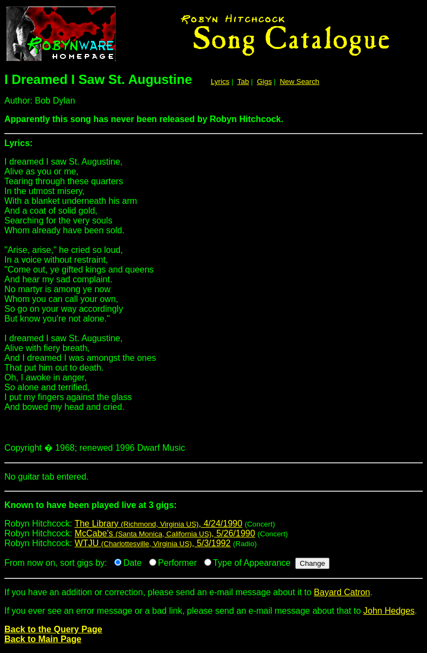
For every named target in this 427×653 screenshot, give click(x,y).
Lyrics (220, 81)
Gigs (264, 81)
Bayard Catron (342, 592)
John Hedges (388, 610)
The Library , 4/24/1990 (158, 523)
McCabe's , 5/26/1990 (165, 533)
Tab (243, 81)
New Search (300, 81)
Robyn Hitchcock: (213, 509)
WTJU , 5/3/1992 (152, 543)
